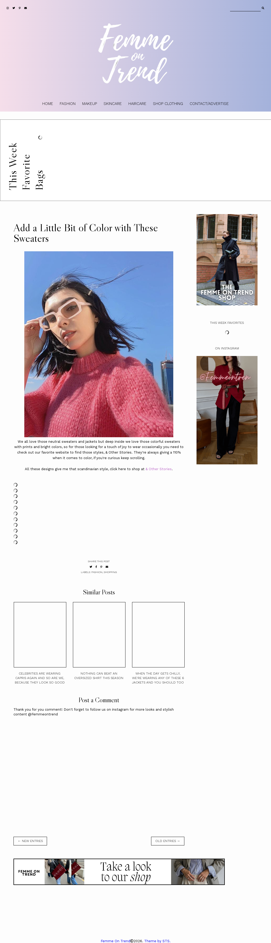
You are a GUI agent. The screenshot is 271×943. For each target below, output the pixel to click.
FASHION (68, 103)
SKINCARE (113, 103)
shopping (110, 572)
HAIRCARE (137, 103)
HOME (47, 103)
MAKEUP (89, 103)
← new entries (30, 841)
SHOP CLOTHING (168, 103)
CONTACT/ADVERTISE (209, 103)
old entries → (167, 841)
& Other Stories (159, 469)
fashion (96, 572)
